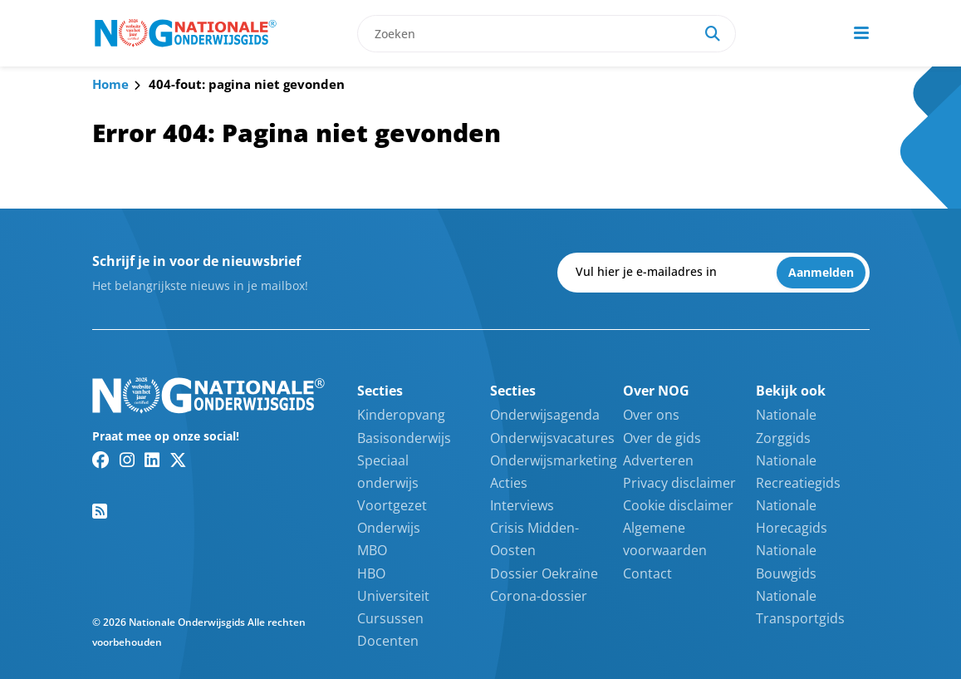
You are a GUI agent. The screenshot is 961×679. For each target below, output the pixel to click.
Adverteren (658, 460)
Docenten (388, 641)
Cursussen (390, 618)
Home (110, 84)
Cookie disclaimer (678, 505)
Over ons (651, 415)
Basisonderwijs (404, 438)
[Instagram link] (127, 459)
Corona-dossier (538, 596)
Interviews (522, 505)
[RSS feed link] (99, 511)
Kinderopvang (401, 415)
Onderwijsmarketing (553, 460)
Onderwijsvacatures (552, 438)
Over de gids (662, 438)
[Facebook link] (101, 459)
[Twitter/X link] (178, 459)
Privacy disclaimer (679, 483)
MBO (372, 550)
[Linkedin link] (152, 459)
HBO (371, 573)
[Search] (712, 33)
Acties (508, 483)
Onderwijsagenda (545, 415)
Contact (647, 573)
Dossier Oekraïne (544, 573)
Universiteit (393, 596)
